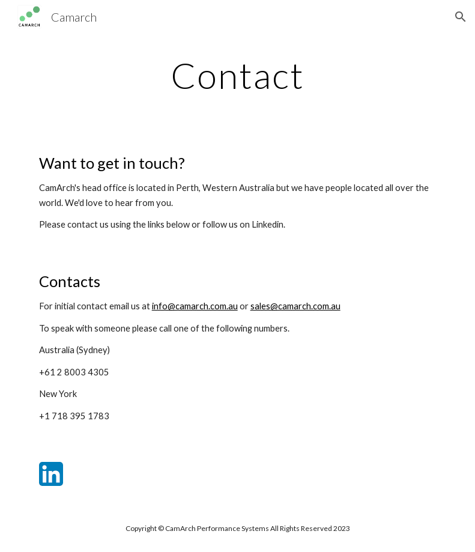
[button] (460, 16)
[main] (238, 75)
